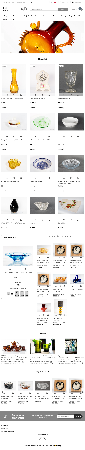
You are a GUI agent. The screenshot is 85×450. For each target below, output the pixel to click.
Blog (70, 16)
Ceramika (46, 16)
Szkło (37, 16)
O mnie (4, 19)
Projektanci (28, 16)
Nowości (55, 16)
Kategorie (6, 16)
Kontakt (77, 16)
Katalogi (63, 16)
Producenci (17, 16)
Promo (12, 19)
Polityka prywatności (7, 431)
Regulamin (4, 428)
